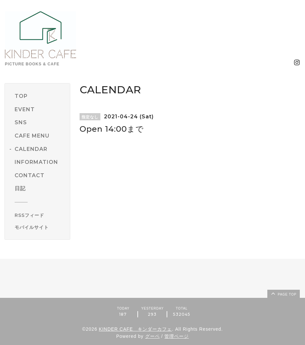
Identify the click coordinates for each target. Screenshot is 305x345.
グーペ (152, 336)
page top (283, 293)
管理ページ (176, 336)
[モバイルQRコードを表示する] (40, 227)
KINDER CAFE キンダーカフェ (135, 329)
